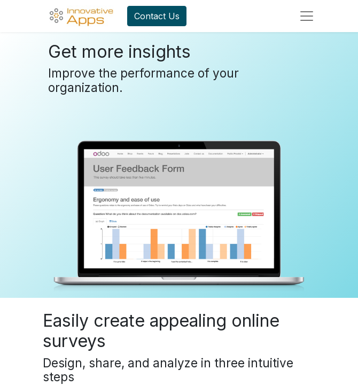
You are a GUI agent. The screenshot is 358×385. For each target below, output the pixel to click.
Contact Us (157, 16)
